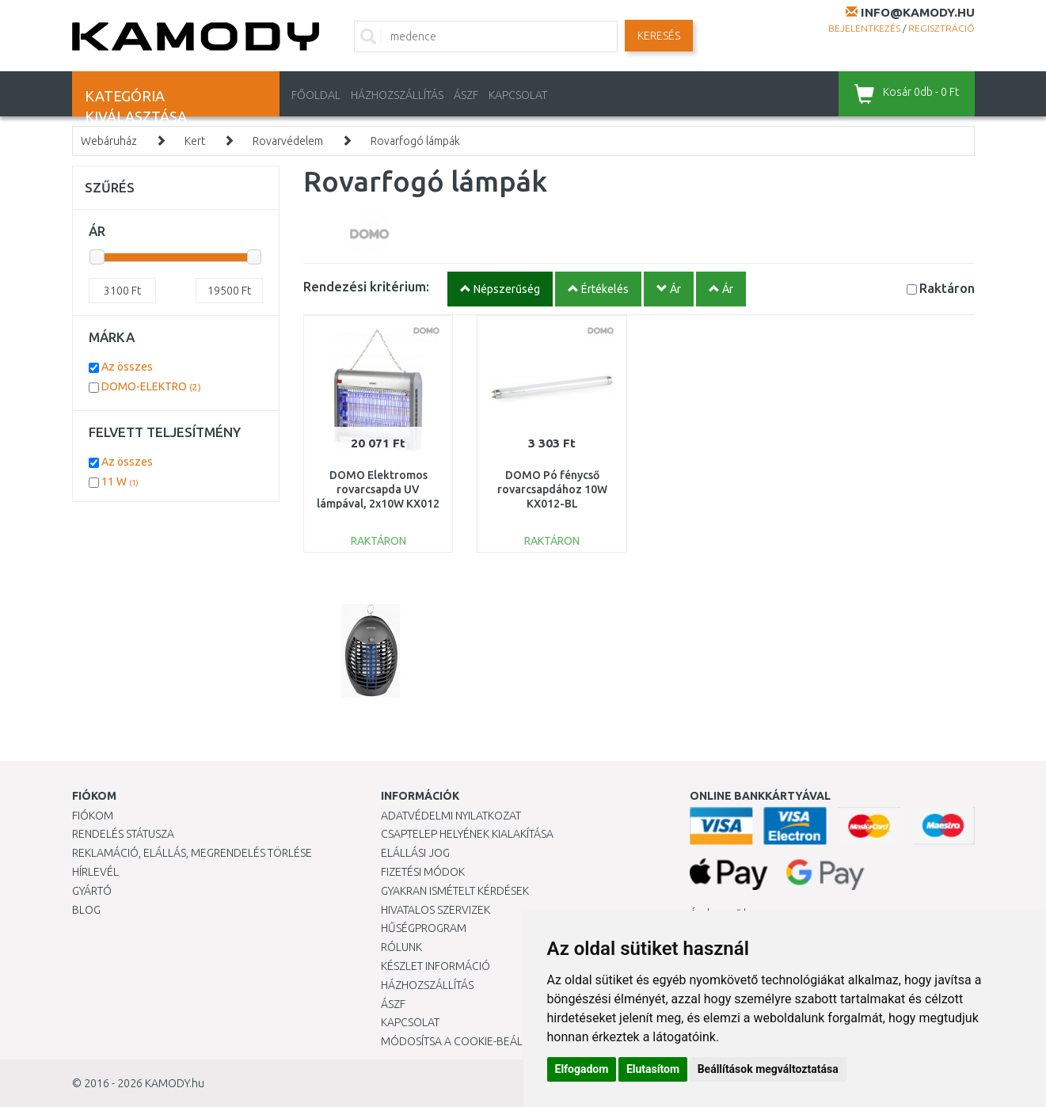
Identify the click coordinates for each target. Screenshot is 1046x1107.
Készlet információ (435, 966)
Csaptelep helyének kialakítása (467, 833)
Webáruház (109, 141)
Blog (86, 909)
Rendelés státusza (123, 833)
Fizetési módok (423, 871)
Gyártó (92, 890)
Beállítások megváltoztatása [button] (768, 1069)
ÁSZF (466, 95)
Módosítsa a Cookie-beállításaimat (480, 1041)
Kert (194, 141)
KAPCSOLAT (518, 95)
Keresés (658, 35)
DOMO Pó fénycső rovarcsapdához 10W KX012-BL (552, 489)
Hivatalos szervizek (435, 909)
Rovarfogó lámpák (415, 141)
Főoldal (315, 95)
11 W (120, 481)
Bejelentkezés (864, 28)
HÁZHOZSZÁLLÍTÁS (397, 95)
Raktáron (947, 287)
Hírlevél (95, 871)
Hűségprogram (423, 928)
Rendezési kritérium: (366, 286)
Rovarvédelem (288, 141)
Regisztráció (941, 28)
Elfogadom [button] (582, 1069)
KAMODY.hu (174, 1083)
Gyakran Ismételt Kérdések (455, 890)
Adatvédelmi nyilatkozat (451, 815)
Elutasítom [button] (652, 1069)
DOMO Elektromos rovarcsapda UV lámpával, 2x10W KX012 (378, 489)
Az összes (127, 366)
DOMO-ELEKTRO (151, 386)
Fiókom (92, 815)
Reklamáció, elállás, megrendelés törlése (192, 852)
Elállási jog (415, 852)
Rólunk (401, 947)
